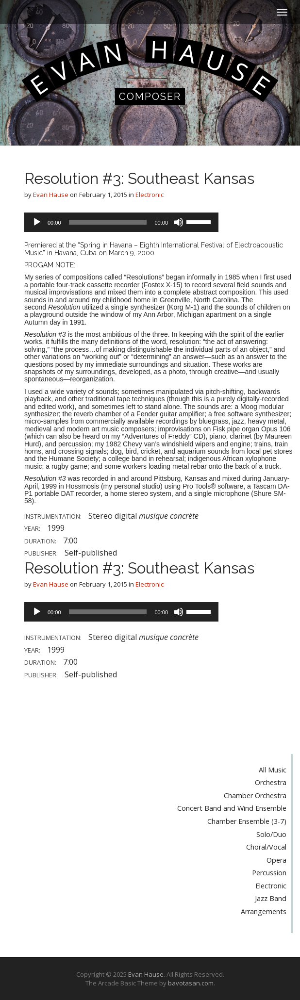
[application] (121, 222)
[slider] (108, 222)
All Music (272, 769)
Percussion (269, 872)
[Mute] (178, 222)
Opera (276, 860)
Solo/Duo (271, 834)
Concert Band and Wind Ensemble (231, 808)
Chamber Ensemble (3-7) (246, 821)
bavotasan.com (191, 983)
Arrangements (263, 911)
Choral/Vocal (266, 847)
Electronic (149, 194)
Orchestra (270, 782)
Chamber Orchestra (255, 795)
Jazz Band (270, 898)
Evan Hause (50, 194)
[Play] (37, 222)
